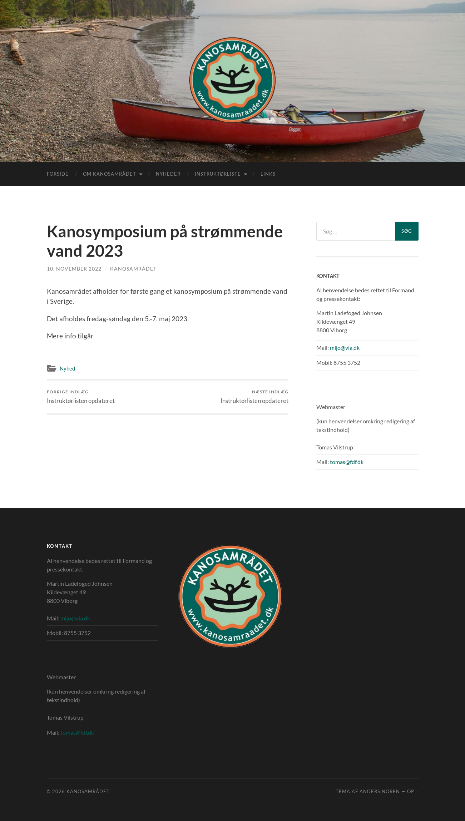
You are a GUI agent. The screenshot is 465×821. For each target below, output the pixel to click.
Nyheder (168, 174)
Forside (58, 174)
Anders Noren (380, 791)
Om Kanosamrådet (109, 174)
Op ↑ (412, 791)
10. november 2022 (74, 269)
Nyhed (67, 368)
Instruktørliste (218, 174)
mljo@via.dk (345, 347)
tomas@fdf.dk (346, 461)
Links (268, 174)
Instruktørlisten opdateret (81, 396)
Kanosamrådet (133, 269)
